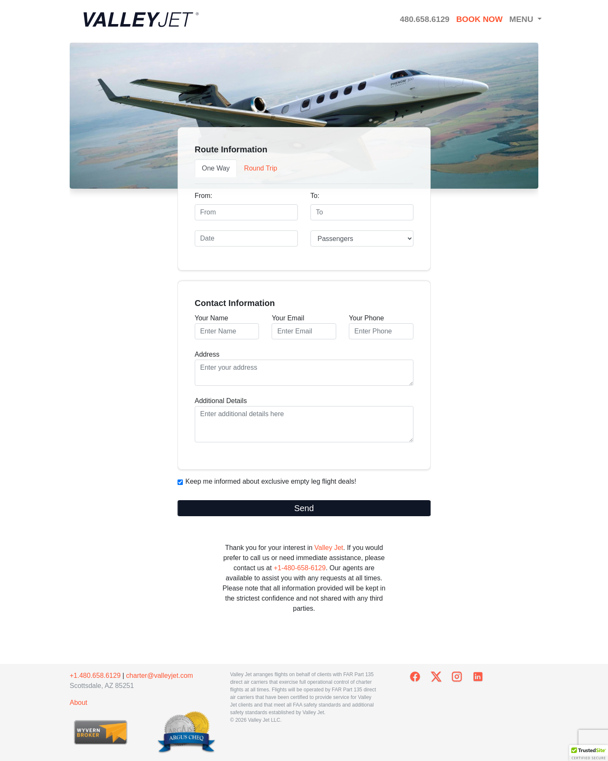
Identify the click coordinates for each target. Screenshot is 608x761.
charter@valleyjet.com (159, 675)
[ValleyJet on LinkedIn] (478, 676)
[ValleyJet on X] (436, 676)
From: (203, 195)
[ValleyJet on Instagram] (457, 676)
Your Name (227, 326)
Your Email (304, 326)
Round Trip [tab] (260, 168)
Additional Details (304, 419)
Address (304, 368)
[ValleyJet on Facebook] (415, 676)
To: (314, 195)
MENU (522, 19)
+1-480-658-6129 (300, 567)
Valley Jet (329, 547)
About (78, 702)
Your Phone (381, 326)
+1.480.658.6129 (95, 675)
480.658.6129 (424, 19)
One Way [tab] (216, 168)
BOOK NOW (479, 19)
